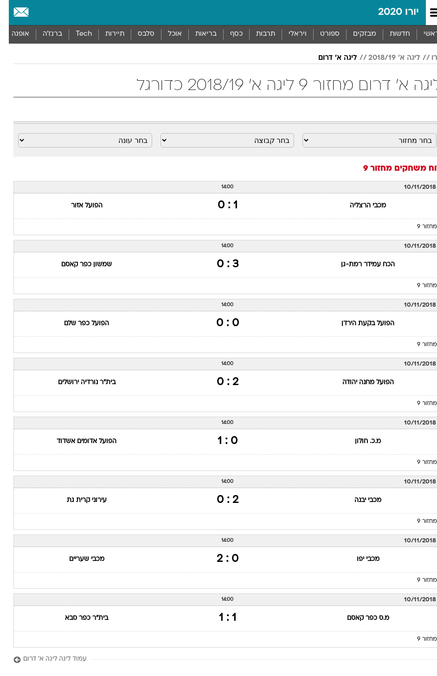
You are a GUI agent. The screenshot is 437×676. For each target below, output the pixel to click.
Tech (75, 34)
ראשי (423, 34)
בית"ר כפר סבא (77, 618)
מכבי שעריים (78, 559)
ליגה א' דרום (328, 58)
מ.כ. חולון (359, 441)
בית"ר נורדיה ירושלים (78, 383)
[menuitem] (391, 34)
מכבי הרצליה (359, 206)
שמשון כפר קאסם (77, 265)
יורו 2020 (389, 12)
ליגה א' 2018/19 (385, 58)
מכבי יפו (359, 559)
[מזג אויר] (38, 12)
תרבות (256, 34)
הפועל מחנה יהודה (359, 383)
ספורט (321, 34)
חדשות (391, 34)
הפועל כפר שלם (77, 324)
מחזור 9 (418, 227)
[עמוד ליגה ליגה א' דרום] (218, 659)
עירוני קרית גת (78, 500)
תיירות (106, 34)
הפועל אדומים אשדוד (78, 441)
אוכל (166, 34)
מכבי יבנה (359, 500)
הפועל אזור (78, 206)
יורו (427, 58)
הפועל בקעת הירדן (359, 324)
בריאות (197, 34)
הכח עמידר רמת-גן (359, 265)
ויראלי (289, 34)
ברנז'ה (43, 34)
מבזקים (355, 34)
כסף (227, 34)
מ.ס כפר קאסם (359, 618)
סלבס (137, 34)
